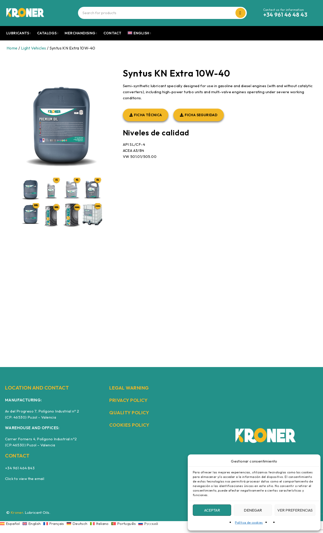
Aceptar (212, 510)
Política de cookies (249, 522)
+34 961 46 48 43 (285, 15)
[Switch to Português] (125, 523)
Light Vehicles (33, 48)
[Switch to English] (32, 523)
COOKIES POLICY (130, 425)
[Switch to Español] (11, 523)
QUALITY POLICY (130, 412)
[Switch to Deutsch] (78, 523)
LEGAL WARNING (130, 387)
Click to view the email (24, 478)
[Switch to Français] (55, 523)
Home (12, 48)
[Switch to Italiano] (100, 523)
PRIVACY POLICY (129, 400)
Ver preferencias (295, 510)
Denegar (253, 510)
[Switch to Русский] (148, 523)
